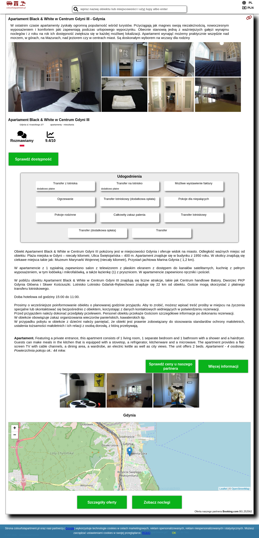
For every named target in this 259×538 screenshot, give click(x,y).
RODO (146, 533)
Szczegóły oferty (102, 502)
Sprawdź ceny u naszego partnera (170, 366)
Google (69, 528)
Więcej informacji (223, 366)
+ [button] (14, 428)
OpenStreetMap (241, 488)
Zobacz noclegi (157, 502)
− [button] (14, 435)
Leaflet (223, 488)
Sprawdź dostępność (33, 159)
